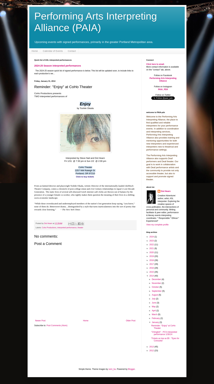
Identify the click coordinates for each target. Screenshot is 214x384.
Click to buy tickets (85, 177)
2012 (151, 350)
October (155, 287)
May (154, 306)
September (157, 291)
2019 (151, 256)
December (157, 279)
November (157, 283)
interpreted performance (67, 228)
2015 (151, 272)
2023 (151, 241)
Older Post (130, 320)
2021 (151, 248)
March (155, 314)
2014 (151, 276)
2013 (151, 347)
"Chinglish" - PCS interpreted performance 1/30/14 (164, 333)
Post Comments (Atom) (56, 325)
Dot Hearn (166, 191)
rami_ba (112, 369)
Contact (72, 51)
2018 (151, 260)
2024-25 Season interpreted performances (57, 65)
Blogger (131, 369)
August (155, 295)
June (154, 303)
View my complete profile (157, 225)
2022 (151, 244)
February (156, 318)
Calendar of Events (53, 51)
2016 (151, 268)
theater (80, 228)
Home (35, 51)
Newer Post (40, 320)
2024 (151, 237)
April (154, 310)
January (155, 322)
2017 (151, 264)
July (154, 299)
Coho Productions (49, 228)
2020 (151, 252)
